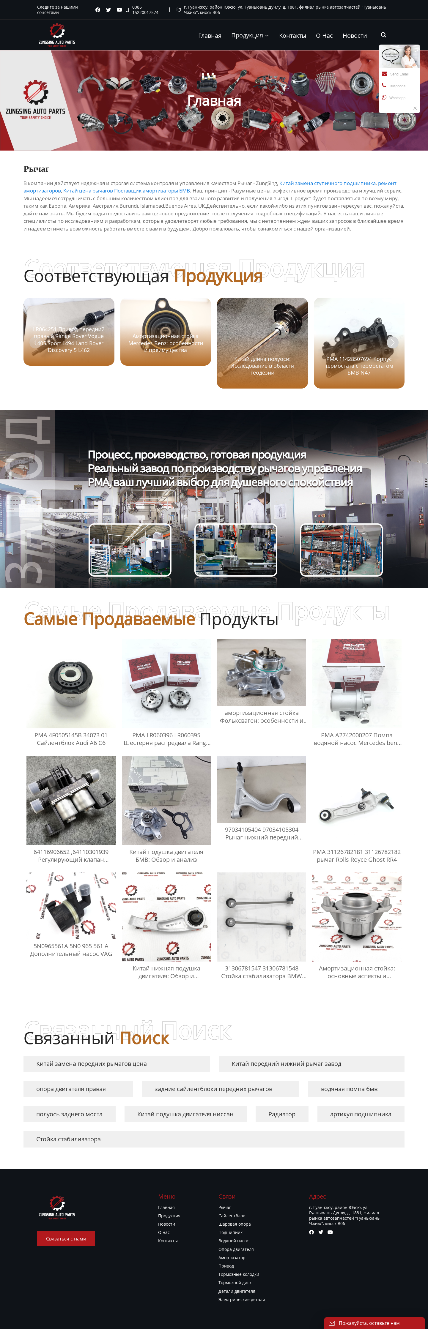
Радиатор (281, 1114)
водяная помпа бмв (349, 1089)
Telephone (393, 85)
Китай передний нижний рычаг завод (286, 1064)
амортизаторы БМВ (166, 190)
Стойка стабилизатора (68, 1139)
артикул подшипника (360, 1114)
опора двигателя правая (71, 1089)
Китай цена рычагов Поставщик (102, 190)
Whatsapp (393, 97)
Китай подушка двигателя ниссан (185, 1114)
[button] (393, 342)
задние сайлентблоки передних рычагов (213, 1089)
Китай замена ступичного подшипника (327, 183)
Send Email (395, 73)
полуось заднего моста (69, 1114)
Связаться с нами (66, 1238)
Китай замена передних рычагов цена (91, 1064)
